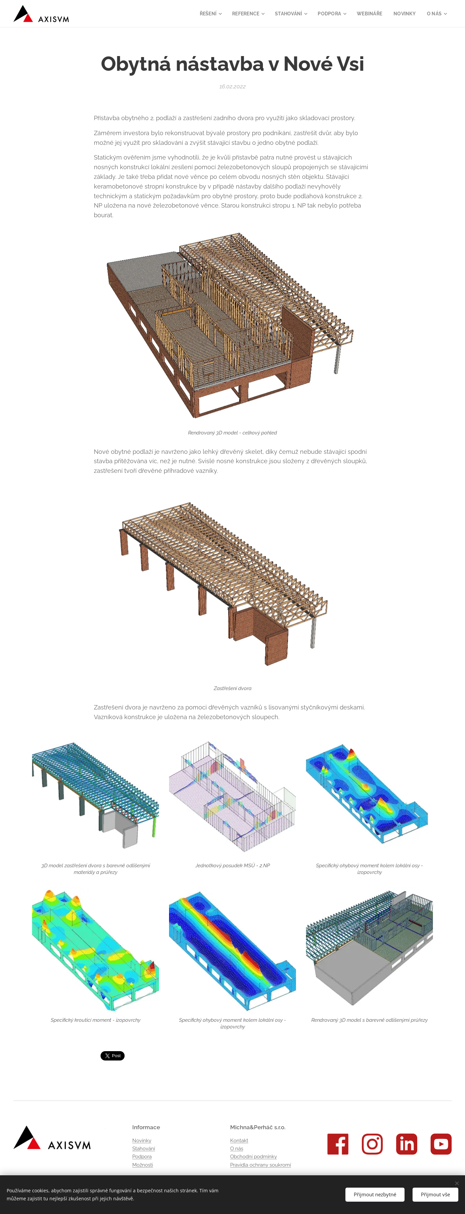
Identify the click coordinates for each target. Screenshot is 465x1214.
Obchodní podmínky (253, 1157)
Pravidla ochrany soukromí (260, 1165)
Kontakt (239, 1141)
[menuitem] (202, 13)
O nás (236, 1149)
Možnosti (142, 1165)
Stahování (143, 1149)
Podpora (142, 1157)
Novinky (141, 1141)
